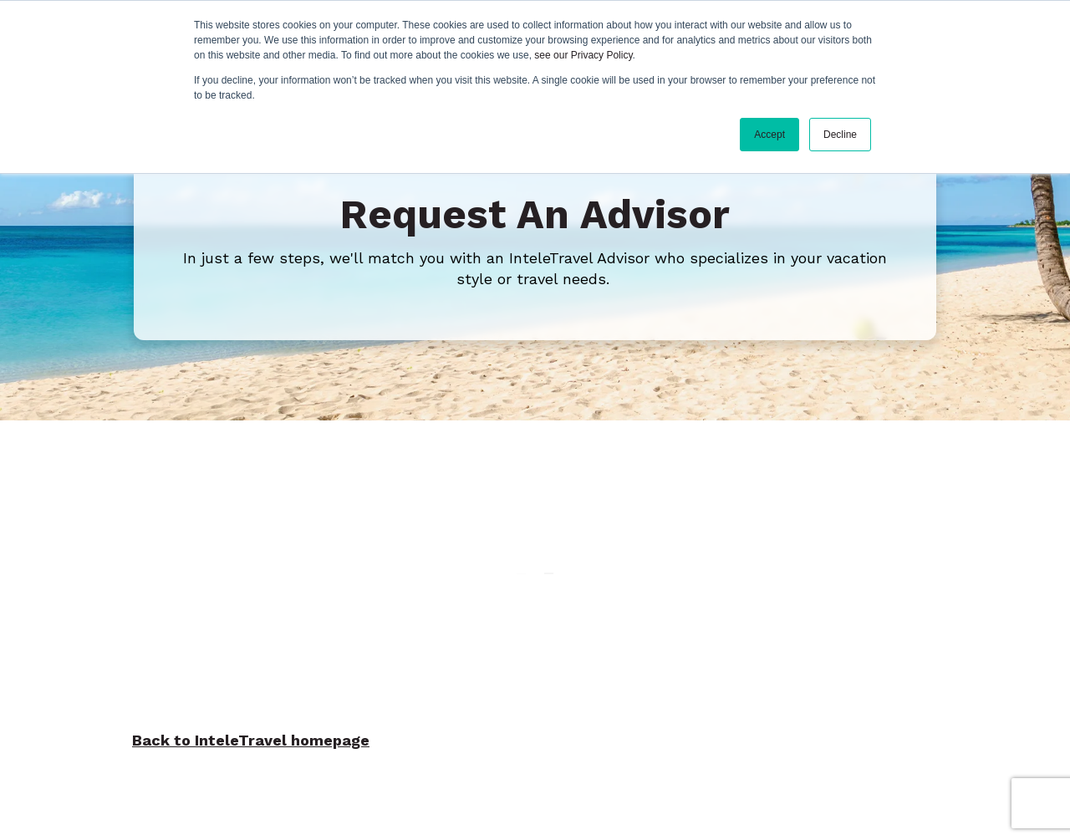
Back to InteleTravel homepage (250, 740)
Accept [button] (769, 134)
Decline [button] (840, 134)
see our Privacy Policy (583, 55)
